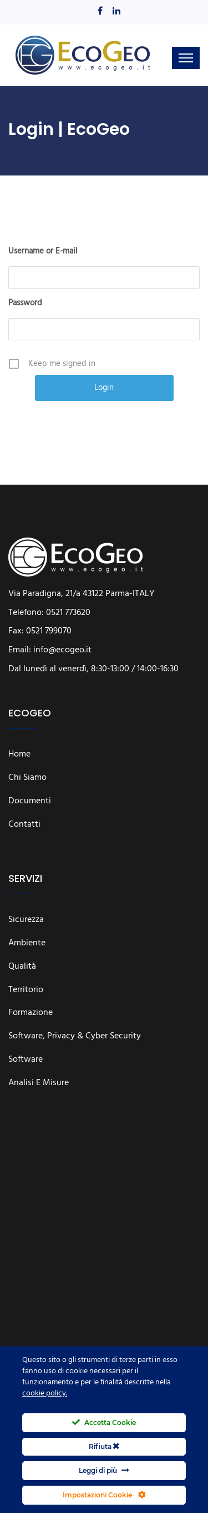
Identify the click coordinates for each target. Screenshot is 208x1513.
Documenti (29, 801)
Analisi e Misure (38, 1083)
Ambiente (26, 943)
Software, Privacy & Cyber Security (74, 1036)
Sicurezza (26, 920)
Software (25, 1060)
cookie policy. (44, 1393)
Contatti (24, 825)
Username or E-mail (43, 251)
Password (25, 303)
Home (19, 755)
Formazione (30, 1013)
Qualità (22, 967)
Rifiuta (104, 1446)
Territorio (25, 990)
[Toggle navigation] (186, 58)
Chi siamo (27, 778)
